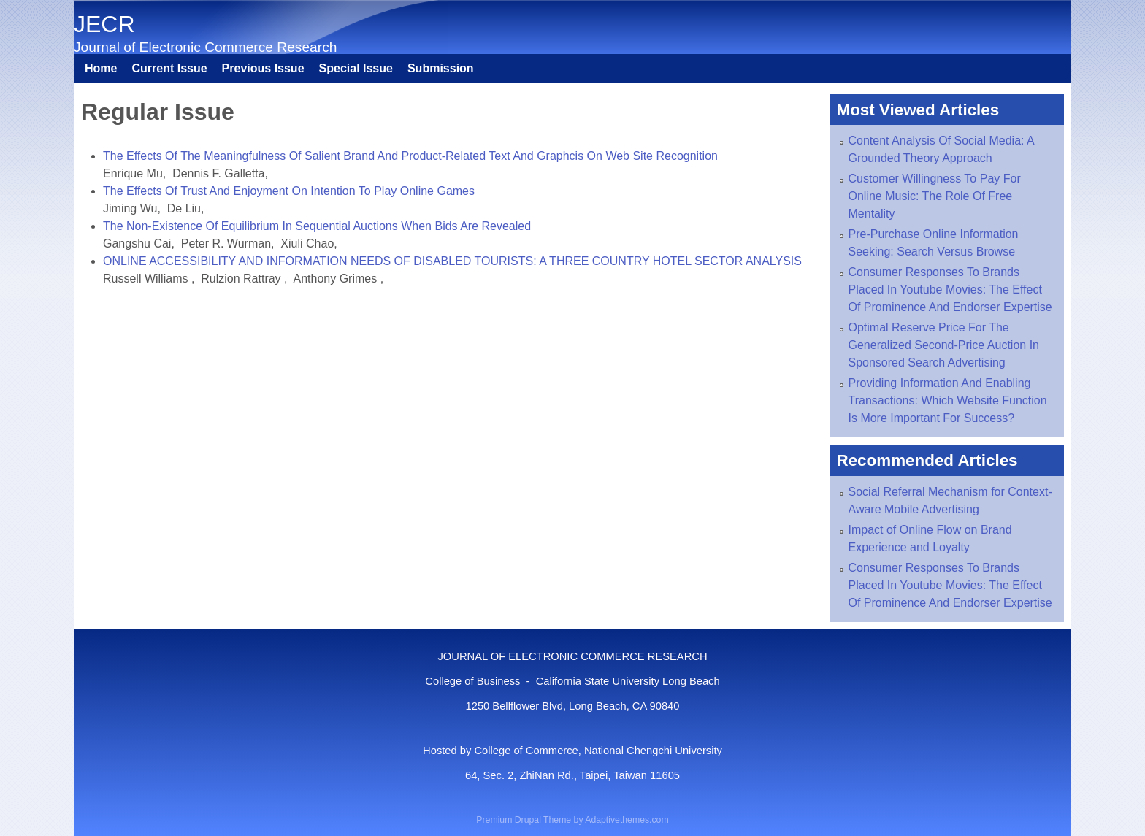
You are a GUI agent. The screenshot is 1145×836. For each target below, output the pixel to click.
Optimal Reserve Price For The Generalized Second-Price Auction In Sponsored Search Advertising (944, 345)
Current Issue (169, 68)
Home (101, 68)
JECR (104, 24)
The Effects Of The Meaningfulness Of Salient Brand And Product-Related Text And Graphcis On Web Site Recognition (410, 156)
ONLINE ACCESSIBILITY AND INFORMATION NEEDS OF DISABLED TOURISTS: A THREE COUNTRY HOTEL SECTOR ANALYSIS (452, 261)
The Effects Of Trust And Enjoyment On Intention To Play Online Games (289, 191)
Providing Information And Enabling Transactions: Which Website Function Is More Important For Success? (948, 400)
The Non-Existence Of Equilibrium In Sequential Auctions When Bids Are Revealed (317, 226)
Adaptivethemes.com (626, 820)
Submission (440, 68)
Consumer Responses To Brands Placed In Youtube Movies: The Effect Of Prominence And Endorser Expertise (950, 289)
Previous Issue (263, 68)
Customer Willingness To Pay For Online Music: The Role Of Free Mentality (935, 196)
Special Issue (356, 68)
